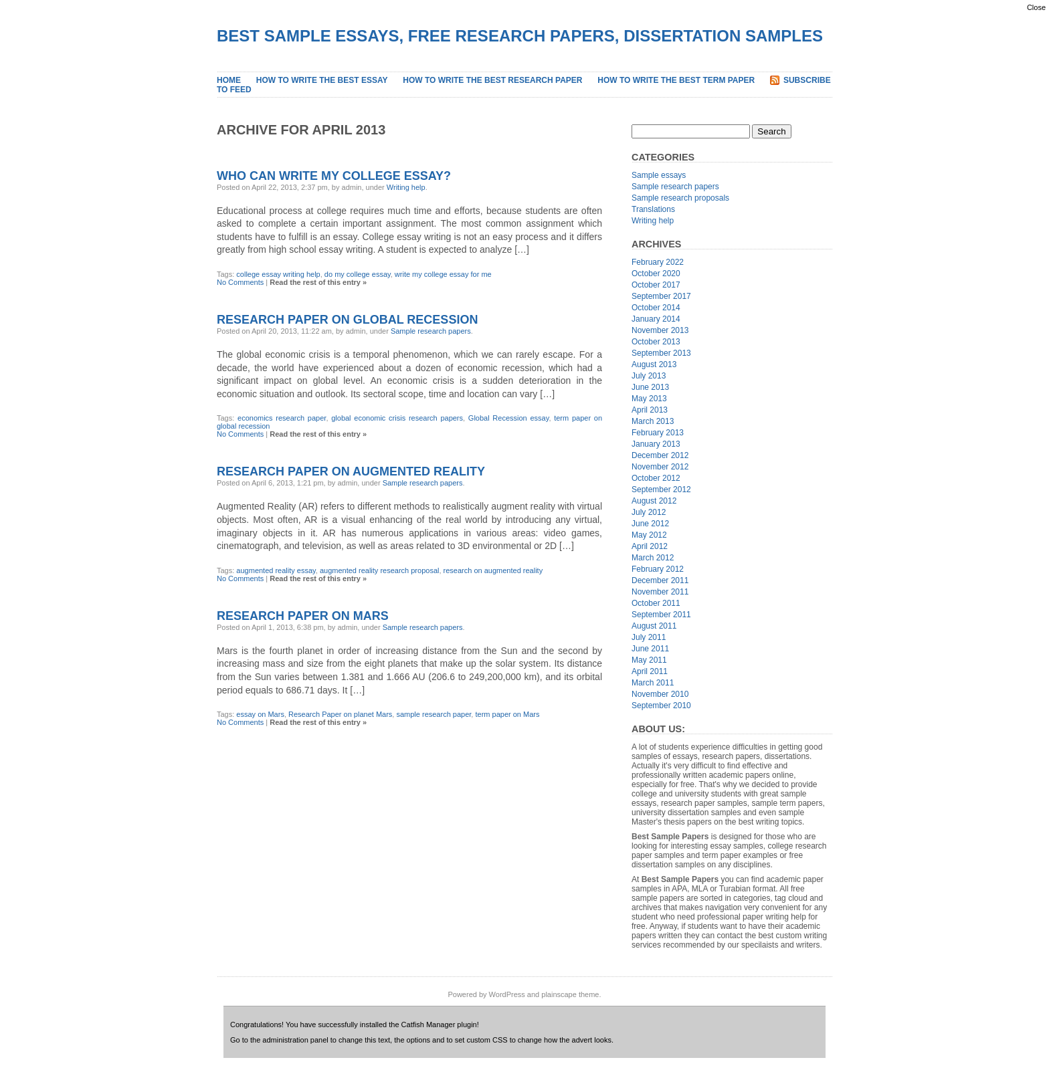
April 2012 (650, 546)
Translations (653, 209)
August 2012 (654, 501)
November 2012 (660, 466)
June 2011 (650, 648)
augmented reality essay (275, 570)
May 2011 (649, 660)
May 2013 (649, 398)
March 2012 (653, 557)
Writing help (406, 187)
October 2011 (656, 603)
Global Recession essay (508, 418)
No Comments (240, 282)
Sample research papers (431, 331)
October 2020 (656, 273)
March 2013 (653, 421)
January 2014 (656, 319)
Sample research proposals (680, 198)
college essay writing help (278, 274)
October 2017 (656, 285)
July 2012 (649, 512)
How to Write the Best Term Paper (676, 80)
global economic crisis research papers (397, 418)
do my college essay (357, 274)
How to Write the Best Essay (322, 80)
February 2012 (658, 569)
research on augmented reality (493, 570)
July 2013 (649, 376)
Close (1036, 7)
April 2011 (650, 671)
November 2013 (660, 330)
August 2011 (654, 626)
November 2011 (660, 592)
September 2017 (661, 296)
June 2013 (650, 387)
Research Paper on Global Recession (347, 319)
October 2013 (656, 341)
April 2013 (650, 410)
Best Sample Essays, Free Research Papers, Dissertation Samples (520, 36)
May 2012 (649, 535)
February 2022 (658, 262)
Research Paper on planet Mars (340, 714)
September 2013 (661, 353)
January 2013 (656, 444)
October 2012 (656, 478)
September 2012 (661, 489)
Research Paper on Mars (303, 616)
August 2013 (654, 364)
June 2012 (650, 523)
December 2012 (660, 455)
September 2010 (661, 705)
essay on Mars (260, 714)
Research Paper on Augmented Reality (351, 471)
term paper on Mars (507, 714)
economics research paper (281, 418)
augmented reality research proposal (380, 570)
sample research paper (433, 714)
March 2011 (653, 682)
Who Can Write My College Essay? (334, 176)
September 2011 (661, 614)
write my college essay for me (443, 274)
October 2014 (656, 307)
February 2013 (658, 432)
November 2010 (660, 694)
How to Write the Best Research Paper (492, 80)
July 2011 (649, 637)
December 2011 (660, 580)
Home (229, 80)
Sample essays (659, 175)
